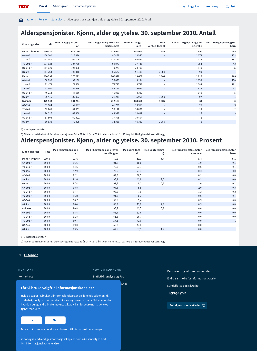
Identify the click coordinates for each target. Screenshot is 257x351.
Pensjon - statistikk (50, 20)
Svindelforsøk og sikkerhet (183, 286)
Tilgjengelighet (176, 293)
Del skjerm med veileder (187, 305)
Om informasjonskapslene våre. (40, 344)
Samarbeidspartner (84, 6)
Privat (43, 6)
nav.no (25, 19)
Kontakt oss (25, 277)
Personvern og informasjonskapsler (188, 271)
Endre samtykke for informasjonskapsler (192, 279)
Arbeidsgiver (60, 6)
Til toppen (28, 255)
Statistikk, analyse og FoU (109, 277)
